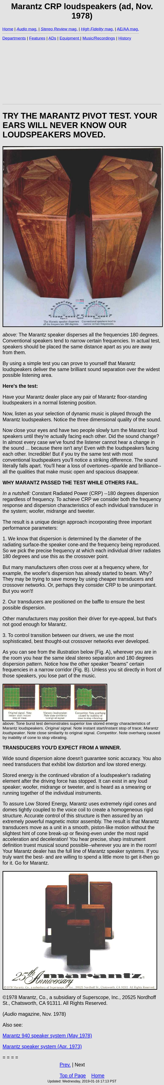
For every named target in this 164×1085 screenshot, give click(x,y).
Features (37, 38)
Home (7, 29)
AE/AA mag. (128, 29)
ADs (52, 38)
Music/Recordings (98, 38)
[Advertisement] (82, 72)
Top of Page (73, 1075)
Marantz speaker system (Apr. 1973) (42, 1046)
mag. (32, 29)
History (124, 38)
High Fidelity (92, 29)
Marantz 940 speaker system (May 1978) (47, 1035)
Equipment (70, 38)
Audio (22, 29)
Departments (14, 38)
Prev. (65, 1064)
